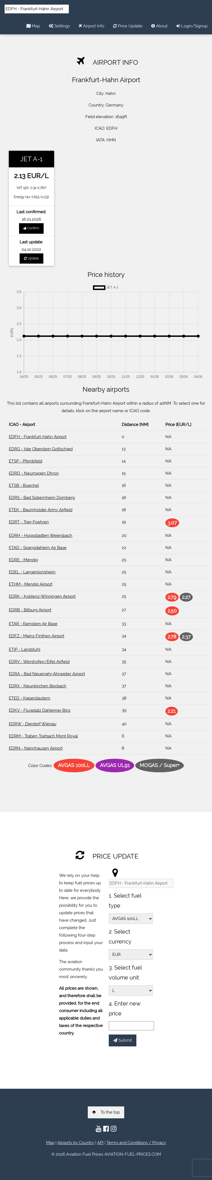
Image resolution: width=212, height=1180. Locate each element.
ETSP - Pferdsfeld (25, 461)
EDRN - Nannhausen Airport (36, 748)
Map (33, 26)
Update (31, 258)
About (159, 26)
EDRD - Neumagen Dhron (34, 473)
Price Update (127, 26)
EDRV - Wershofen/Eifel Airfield (39, 661)
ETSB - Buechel (24, 485)
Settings (59, 26)
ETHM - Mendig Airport (30, 584)
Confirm (31, 228)
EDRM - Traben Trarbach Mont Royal (43, 736)
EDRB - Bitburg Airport (30, 609)
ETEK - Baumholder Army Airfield (40, 509)
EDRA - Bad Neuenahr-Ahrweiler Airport (47, 673)
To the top (106, 1112)
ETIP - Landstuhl (24, 649)
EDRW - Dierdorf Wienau (32, 723)
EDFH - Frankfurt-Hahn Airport (38, 436)
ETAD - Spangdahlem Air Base (38, 547)
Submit (122, 1040)
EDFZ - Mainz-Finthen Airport (36, 635)
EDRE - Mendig (23, 559)
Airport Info (91, 26)
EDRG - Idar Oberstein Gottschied (41, 448)
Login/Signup (192, 26)
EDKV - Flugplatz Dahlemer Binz (39, 710)
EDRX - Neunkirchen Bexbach (37, 685)
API (100, 1142)
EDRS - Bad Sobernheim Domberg (42, 497)
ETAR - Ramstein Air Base (33, 623)
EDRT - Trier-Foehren (29, 521)
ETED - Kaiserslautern (29, 698)
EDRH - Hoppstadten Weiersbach (40, 535)
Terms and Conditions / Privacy (136, 1142)
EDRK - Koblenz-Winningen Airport (42, 596)
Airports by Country (75, 1142)
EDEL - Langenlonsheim (32, 572)
